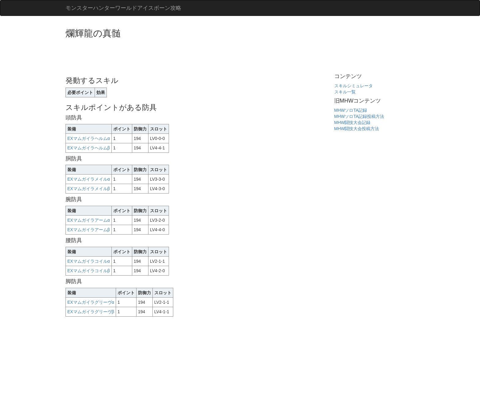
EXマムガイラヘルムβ (88, 147)
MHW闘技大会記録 (352, 122)
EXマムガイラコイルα (88, 261)
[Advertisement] (177, 55)
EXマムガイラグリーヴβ (90, 311)
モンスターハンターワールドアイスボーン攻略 (123, 8)
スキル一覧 (345, 91)
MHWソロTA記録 (350, 110)
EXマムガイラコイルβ (88, 270)
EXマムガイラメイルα (88, 179)
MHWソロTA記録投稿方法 (359, 116)
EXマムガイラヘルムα (88, 138)
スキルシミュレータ (353, 85)
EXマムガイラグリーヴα (90, 302)
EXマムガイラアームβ (88, 229)
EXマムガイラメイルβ (88, 188)
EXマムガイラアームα (88, 220)
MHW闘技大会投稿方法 (356, 128)
